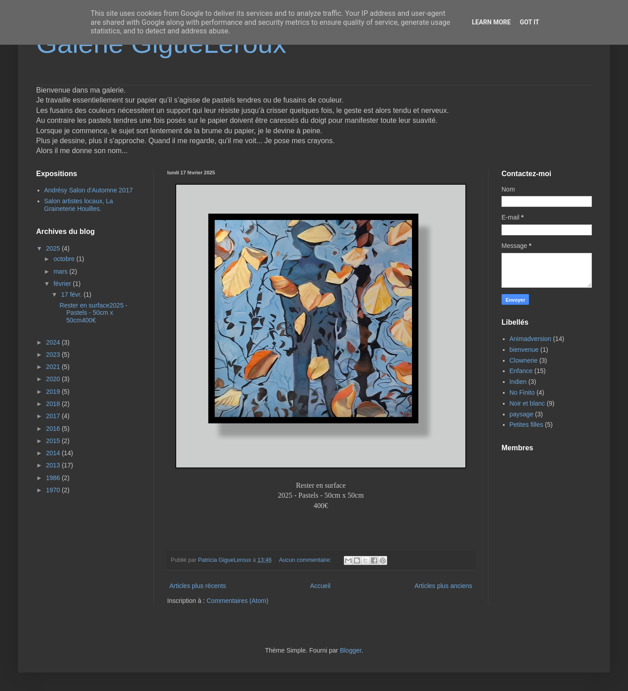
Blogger (350, 650)
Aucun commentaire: (306, 560)
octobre (64, 258)
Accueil (320, 585)
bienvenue (524, 349)
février (63, 283)
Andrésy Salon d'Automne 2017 (88, 190)
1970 (54, 490)
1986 (54, 477)
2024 (54, 342)
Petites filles (527, 424)
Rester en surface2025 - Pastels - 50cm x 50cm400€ (93, 313)
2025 (54, 248)
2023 (54, 354)
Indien (518, 381)
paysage (522, 414)
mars (61, 271)
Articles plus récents (197, 585)
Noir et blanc (527, 403)
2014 (54, 453)
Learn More (491, 22)
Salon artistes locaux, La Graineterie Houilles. (78, 204)
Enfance (521, 370)
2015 (54, 440)
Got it (529, 22)
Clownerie (524, 360)
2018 (54, 403)
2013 (54, 465)
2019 (54, 391)
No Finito (522, 392)
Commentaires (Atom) (237, 600)
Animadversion (531, 338)
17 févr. (72, 294)
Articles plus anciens (443, 585)
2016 (54, 428)
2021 (54, 366)
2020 (54, 379)
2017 (54, 416)
